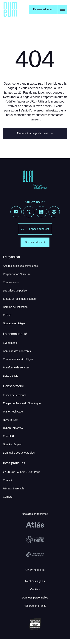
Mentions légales (35, 581)
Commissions (11, 282)
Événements (10, 342)
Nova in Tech (10, 419)
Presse (7, 315)
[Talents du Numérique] (35, 555)
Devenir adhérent (43, 9)
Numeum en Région (14, 323)
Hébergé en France (35, 605)
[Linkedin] (16, 211)
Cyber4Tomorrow (13, 427)
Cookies (35, 589)
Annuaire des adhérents (17, 351)
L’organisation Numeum (16, 274)
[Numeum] (10, 9)
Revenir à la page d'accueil (35, 133)
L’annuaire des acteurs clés (19, 452)
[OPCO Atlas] (35, 525)
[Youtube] (41, 211)
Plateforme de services (16, 367)
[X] (28, 211)
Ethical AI (8, 436)
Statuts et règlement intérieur (20, 298)
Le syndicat (11, 257)
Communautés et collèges (18, 359)
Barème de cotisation (15, 306)
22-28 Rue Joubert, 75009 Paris (21, 472)
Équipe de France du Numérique (22, 403)
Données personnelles (35, 597)
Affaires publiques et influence (20, 265)
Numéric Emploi (12, 444)
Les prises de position (15, 290)
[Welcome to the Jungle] (54, 211)
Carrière (8, 496)
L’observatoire (13, 386)
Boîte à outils (10, 375)
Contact (7, 480)
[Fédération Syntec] (35, 540)
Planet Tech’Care (13, 411)
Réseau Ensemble (13, 488)
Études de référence (15, 395)
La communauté (15, 334)
